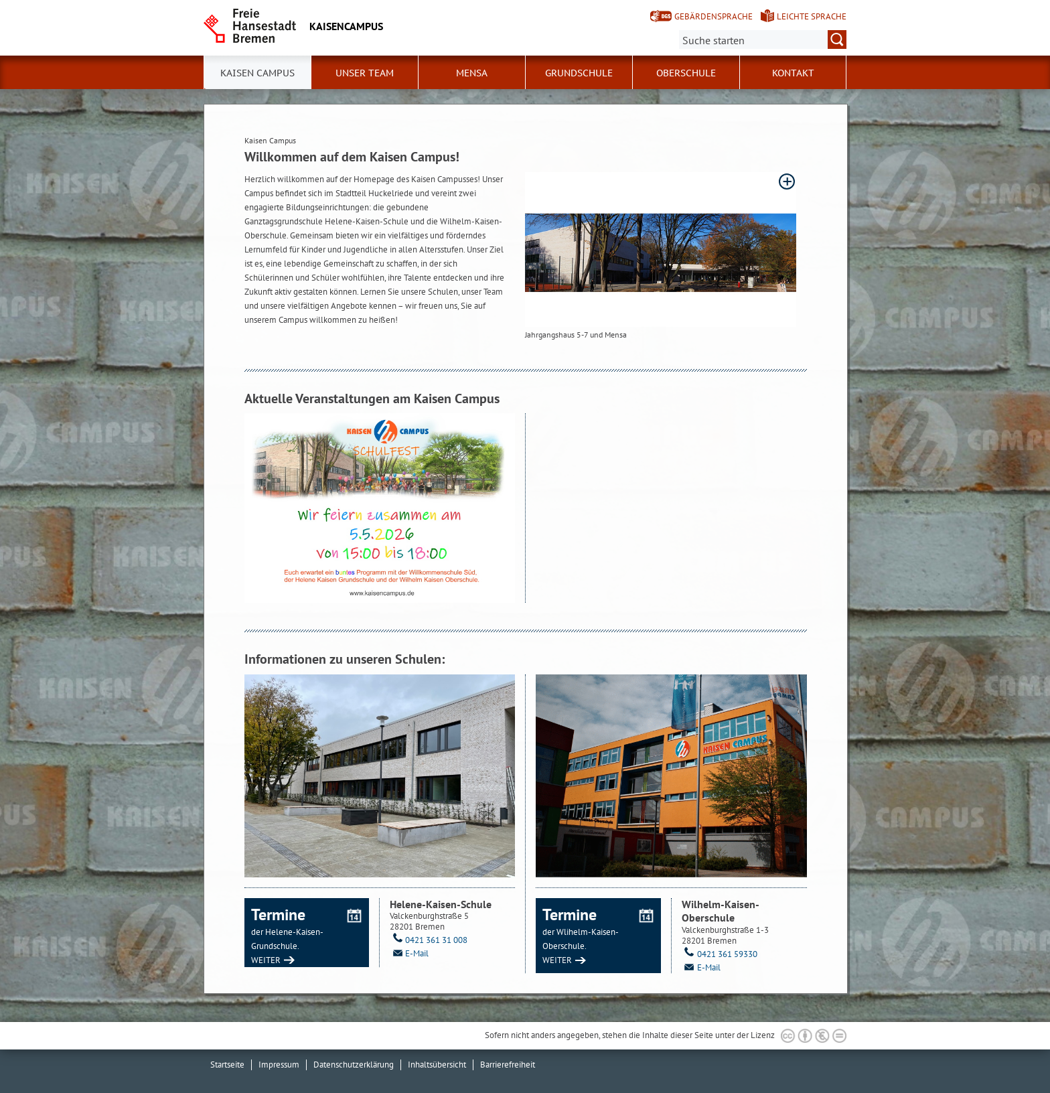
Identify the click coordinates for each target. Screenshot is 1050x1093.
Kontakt (793, 73)
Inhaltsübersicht (437, 1064)
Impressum (278, 1064)
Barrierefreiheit (507, 1064)
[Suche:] (762, 39)
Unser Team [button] (364, 73)
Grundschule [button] (579, 73)
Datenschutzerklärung (353, 1064)
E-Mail (409, 953)
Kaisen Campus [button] (257, 73)
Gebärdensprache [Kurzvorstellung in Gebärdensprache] (713, 16)
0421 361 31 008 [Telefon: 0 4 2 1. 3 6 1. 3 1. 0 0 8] (428, 940)
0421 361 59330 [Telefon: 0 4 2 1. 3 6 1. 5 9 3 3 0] (719, 954)
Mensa (471, 73)
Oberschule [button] (686, 73)
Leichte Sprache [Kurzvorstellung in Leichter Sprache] (811, 16)
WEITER (266, 960)
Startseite (227, 1064)
